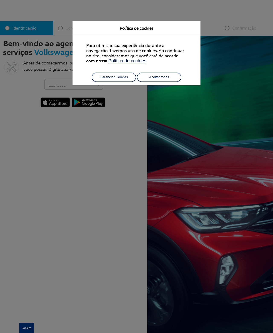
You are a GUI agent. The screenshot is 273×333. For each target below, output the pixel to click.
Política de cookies (127, 60)
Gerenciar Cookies (114, 77)
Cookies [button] (26, 328)
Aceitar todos (159, 77)
